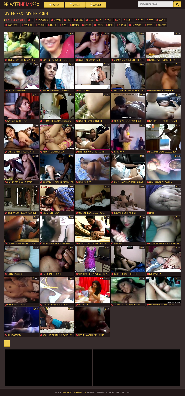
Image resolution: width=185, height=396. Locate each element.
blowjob (121, 25)
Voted (54, 4)
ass (117, 20)
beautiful (27, 25)
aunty (139, 20)
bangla (160, 20)
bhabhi (52, 25)
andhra (78, 20)
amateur (56, 20)
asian (108, 20)
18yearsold (42, 20)
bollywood (135, 25)
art (98, 20)
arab (89, 20)
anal (67, 20)
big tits (74, 25)
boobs (148, 25)
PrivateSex (21, 4)
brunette (161, 25)
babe (150, 20)
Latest (75, 4)
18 (30, 20)
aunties (128, 20)
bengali (40, 25)
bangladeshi (11, 25)
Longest (95, 4)
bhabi (63, 25)
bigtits (98, 25)
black (109, 25)
